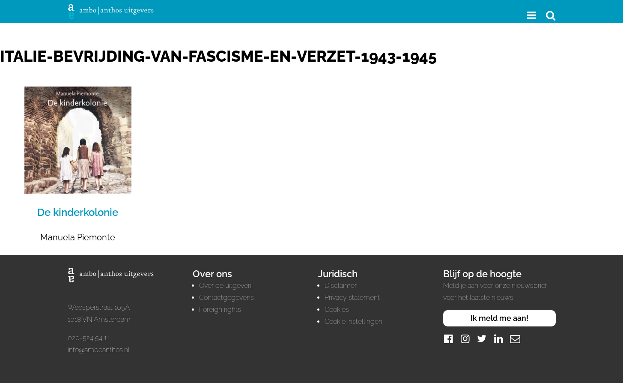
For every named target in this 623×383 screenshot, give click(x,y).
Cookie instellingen (353, 321)
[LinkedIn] (498, 338)
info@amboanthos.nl (99, 350)
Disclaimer (341, 285)
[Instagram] (465, 338)
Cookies (337, 309)
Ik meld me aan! (499, 318)
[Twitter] (482, 338)
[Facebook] (448, 338)
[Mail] (515, 338)
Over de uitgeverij (226, 285)
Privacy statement (352, 297)
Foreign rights (220, 309)
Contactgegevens (226, 297)
